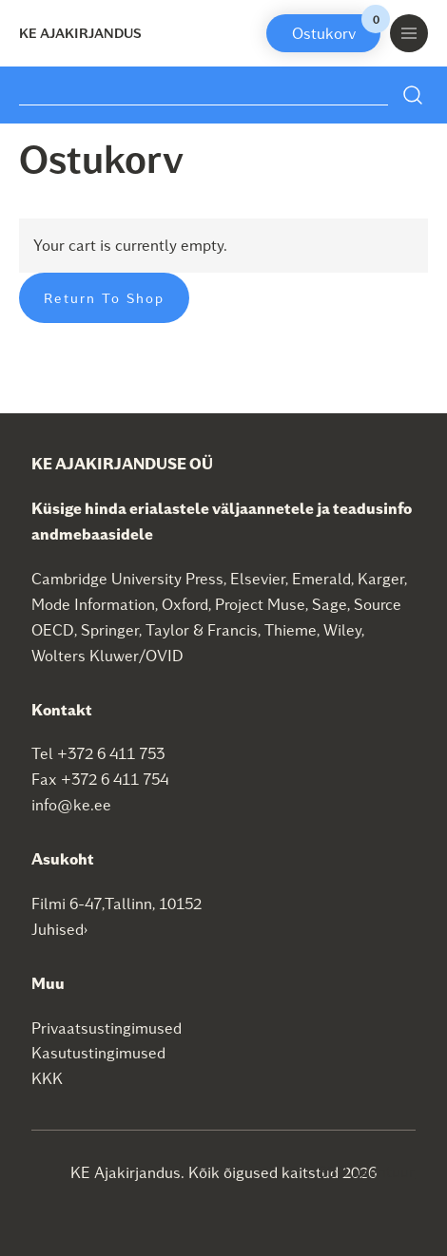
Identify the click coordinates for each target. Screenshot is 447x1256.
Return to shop (104, 298)
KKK (47, 1078)
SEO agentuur (366, 1171)
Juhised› (59, 929)
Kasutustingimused (98, 1052)
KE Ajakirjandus (80, 33)
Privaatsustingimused (106, 1027)
